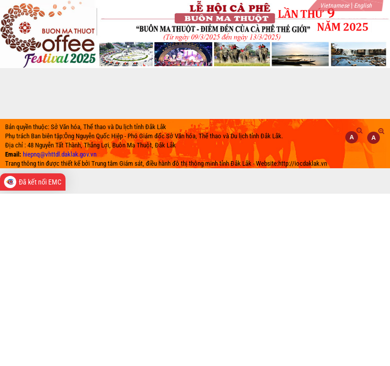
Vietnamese (334, 5)
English (363, 5)
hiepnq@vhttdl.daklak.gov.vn (59, 154)
